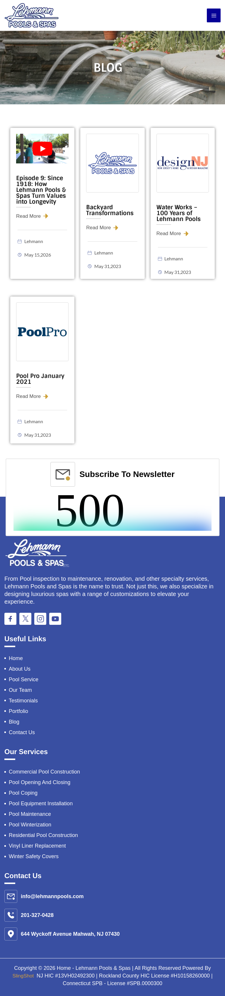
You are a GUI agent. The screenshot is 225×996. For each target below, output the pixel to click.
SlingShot (24, 976)
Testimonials (23, 701)
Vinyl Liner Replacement (37, 846)
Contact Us (22, 732)
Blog (14, 722)
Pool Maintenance (30, 814)
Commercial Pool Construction (44, 772)
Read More (29, 216)
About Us (19, 669)
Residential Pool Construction (43, 835)
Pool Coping (23, 793)
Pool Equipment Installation (41, 803)
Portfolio (18, 711)
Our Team (20, 690)
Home (16, 658)
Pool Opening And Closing (39, 782)
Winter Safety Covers (34, 856)
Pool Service (23, 679)
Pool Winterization (30, 825)
